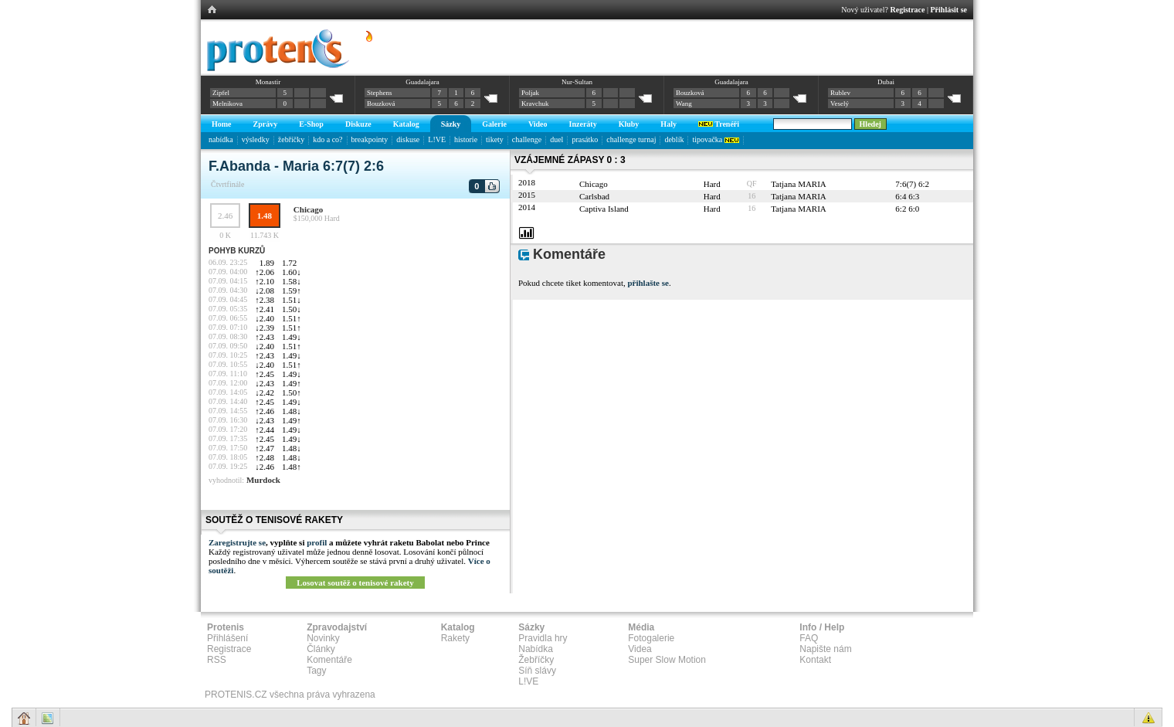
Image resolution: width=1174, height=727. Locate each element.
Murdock (263, 479)
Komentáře (329, 659)
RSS (216, 659)
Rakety (455, 638)
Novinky (323, 638)
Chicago (309, 209)
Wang (684, 103)
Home (222, 124)
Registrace (908, 9)
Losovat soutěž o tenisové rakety (355, 582)
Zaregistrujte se (237, 542)
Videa (639, 649)
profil (317, 542)
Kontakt (815, 659)
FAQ (808, 638)
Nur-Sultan (577, 82)
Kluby (629, 124)
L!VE (437, 139)
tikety (495, 139)
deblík (674, 139)
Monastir (268, 82)
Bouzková (381, 103)
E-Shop (311, 124)
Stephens (379, 93)
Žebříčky (536, 659)
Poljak (530, 93)
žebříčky (291, 139)
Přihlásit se (949, 9)
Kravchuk (535, 103)
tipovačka (715, 139)
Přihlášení (227, 638)
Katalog (406, 124)
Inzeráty (583, 124)
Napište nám (825, 649)
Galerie (494, 124)
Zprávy (265, 124)
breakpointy (370, 139)
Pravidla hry (542, 638)
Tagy (316, 670)
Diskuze (358, 124)
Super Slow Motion (667, 659)
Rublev (840, 93)
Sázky (451, 124)
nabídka (221, 139)
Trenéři (718, 124)
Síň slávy (537, 670)
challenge (526, 139)
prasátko (585, 139)
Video (538, 124)
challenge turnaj (631, 139)
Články (321, 649)
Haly (668, 124)
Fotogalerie (651, 638)
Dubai (885, 82)
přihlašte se (647, 282)
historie (465, 139)
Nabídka (535, 649)
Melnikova (227, 103)
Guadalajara (422, 82)
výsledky (256, 139)
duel (556, 139)
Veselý (839, 103)
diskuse (407, 139)
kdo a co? (327, 139)
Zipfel (220, 93)
